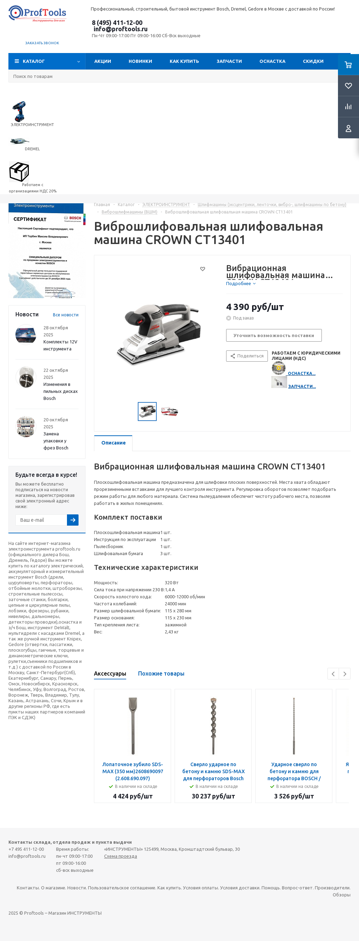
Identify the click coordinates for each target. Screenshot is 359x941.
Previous (333, 674)
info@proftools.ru (121, 29)
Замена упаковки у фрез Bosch (55, 440)
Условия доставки (239, 887)
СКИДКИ (313, 61)
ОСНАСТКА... (302, 373)
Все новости (66, 314)
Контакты (28, 887)
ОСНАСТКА (272, 61)
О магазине (53, 887)
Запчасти (229, 61)
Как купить (184, 61)
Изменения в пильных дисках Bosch (60, 391)
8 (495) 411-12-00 (117, 22)
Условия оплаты (200, 887)
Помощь (271, 887)
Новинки (140, 61)
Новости (76, 887)
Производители (332, 887)
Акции (102, 61)
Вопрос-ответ (297, 887)
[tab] (241, 283)
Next (345, 674)
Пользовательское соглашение (121, 887)
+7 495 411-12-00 (26, 849)
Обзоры (342, 894)
